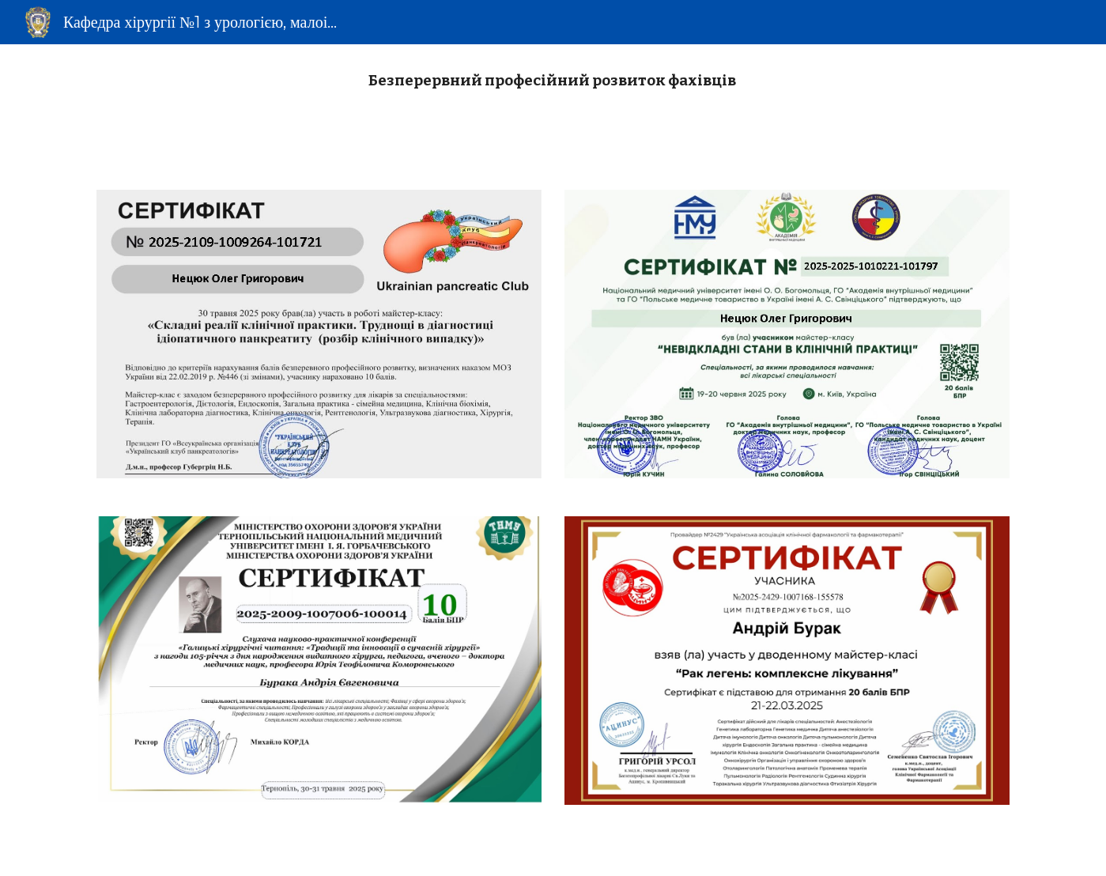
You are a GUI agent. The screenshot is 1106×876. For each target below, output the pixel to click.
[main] (552, 81)
